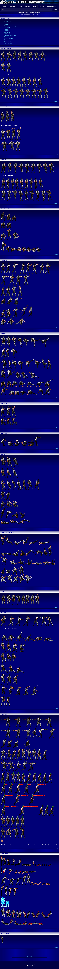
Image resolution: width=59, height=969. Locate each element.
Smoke (33, 14)
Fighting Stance (8, 21)
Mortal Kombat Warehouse (21, 967)
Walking (6, 24)
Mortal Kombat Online (36, 967)
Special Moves (8, 38)
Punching (7, 27)
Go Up (56, 101)
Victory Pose (8, 23)
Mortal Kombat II (35, 12)
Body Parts (7, 41)
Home (22, 14)
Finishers (7, 40)
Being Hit (7, 34)
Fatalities (27, 6)
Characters (12, 6)
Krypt (34, 6)
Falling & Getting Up (10, 35)
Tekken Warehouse (51, 6)
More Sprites (8, 43)
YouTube (42, 6)
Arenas (20, 6)
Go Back (29, 956)
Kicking (6, 29)
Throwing (7, 32)
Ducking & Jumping (10, 26)
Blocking (6, 30)
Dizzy (5, 37)
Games (4, 6)
